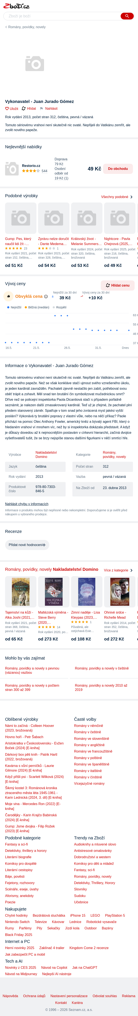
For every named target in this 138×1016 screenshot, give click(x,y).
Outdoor (90, 928)
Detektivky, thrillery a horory (26, 850)
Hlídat (29, 109)
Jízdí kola (72, 928)
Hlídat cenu (118, 285)
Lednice (75, 922)
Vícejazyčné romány (89, 783)
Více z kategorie (118, 570)
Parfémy (25, 928)
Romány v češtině (87, 732)
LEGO (95, 915)
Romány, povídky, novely (27, 27)
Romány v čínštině (88, 777)
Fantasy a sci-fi (16, 844)
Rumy (9, 928)
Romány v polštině (88, 758)
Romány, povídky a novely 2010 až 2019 (101, 688)
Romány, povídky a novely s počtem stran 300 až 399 (32, 688)
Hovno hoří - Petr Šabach (24, 737)
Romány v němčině (88, 726)
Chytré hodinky (16, 915)
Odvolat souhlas (105, 996)
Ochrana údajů (34, 996)
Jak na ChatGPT (84, 967)
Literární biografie (18, 857)
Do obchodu (118, 168)
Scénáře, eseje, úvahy (22, 889)
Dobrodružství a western (92, 857)
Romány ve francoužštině (93, 751)
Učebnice (81, 902)
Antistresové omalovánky (93, 850)
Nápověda (10, 996)
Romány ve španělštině (91, 764)
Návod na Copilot (54, 967)
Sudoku (80, 896)
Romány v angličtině (89, 745)
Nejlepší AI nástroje (56, 974)
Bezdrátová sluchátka (49, 915)
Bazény (107, 928)
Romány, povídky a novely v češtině (102, 668)
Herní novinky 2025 (19, 948)
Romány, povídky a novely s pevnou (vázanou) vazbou (32, 670)
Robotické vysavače (101, 922)
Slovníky (80, 889)
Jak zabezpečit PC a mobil (25, 954)
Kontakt (61, 1003)
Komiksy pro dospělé (21, 863)
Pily (39, 928)
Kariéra (77, 1003)
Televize (41, 922)
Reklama (128, 996)
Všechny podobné (117, 197)
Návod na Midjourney (21, 974)
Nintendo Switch (17, 922)
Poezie (10, 902)
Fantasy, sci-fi (84, 870)
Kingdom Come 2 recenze (89, 948)
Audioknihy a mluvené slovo (95, 844)
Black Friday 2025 (18, 935)
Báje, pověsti (15, 876)
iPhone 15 (78, 915)
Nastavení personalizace (68, 996)
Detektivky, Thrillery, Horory (94, 883)
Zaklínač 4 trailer (51, 948)
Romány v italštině (88, 771)
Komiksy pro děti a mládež (94, 863)
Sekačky (53, 928)
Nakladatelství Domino (46, 455)
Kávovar (58, 922)
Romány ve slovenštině (91, 738)
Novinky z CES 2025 (20, 967)
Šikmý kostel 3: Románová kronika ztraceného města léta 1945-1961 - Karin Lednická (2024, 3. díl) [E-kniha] (33, 792)
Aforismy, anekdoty (19, 896)
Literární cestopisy (19, 870)
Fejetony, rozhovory (19, 883)
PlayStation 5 (115, 915)
